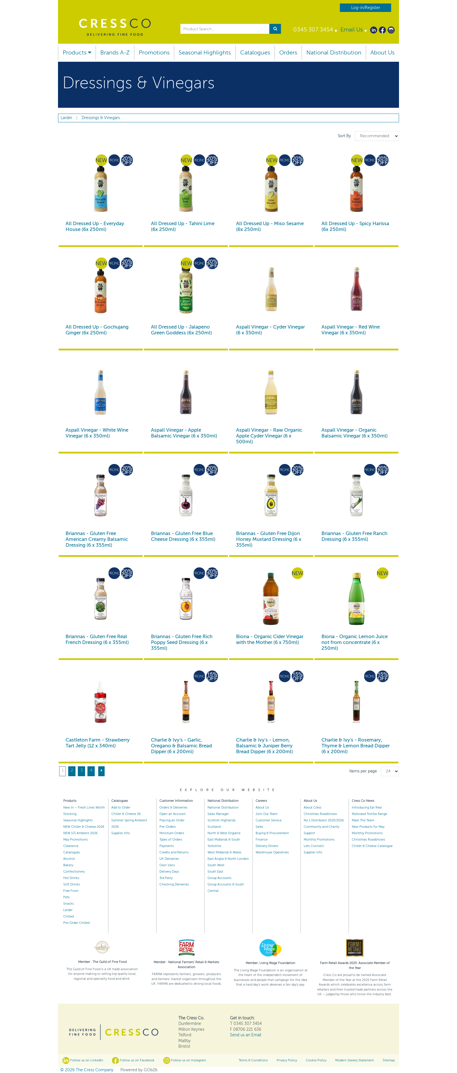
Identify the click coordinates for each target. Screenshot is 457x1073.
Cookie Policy (316, 1060)
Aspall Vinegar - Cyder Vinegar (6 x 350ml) (270, 330)
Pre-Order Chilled (76, 923)
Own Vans (167, 865)
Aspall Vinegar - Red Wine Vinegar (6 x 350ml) (350, 330)
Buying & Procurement (272, 833)
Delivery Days (169, 871)
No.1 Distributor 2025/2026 (324, 820)
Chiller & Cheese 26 (126, 814)
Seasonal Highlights (205, 53)
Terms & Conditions (253, 1060)
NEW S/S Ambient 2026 (80, 833)
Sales (259, 827)
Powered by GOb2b (138, 1070)
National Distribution (333, 53)
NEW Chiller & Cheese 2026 (83, 827)
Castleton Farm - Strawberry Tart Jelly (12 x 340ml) (98, 743)
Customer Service (269, 820)
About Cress (312, 807)
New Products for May (368, 827)
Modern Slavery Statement (354, 1060)
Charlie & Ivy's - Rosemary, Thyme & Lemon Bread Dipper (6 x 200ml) (355, 745)
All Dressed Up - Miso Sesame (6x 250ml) (270, 226)
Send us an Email (245, 1035)
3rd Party (166, 878)
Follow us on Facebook (133, 1060)
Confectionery (74, 871)
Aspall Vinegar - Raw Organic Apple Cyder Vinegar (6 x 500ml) (269, 435)
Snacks (68, 904)
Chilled (68, 916)
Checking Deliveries (174, 884)
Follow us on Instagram (184, 1060)
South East (215, 871)
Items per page (363, 771)
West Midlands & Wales (224, 852)
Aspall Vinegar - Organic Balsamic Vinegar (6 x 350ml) (354, 433)
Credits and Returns (174, 852)
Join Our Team (266, 814)
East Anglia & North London (228, 859)
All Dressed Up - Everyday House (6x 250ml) (95, 226)
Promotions (154, 53)
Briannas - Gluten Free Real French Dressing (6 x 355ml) (97, 639)
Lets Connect (314, 846)
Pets (66, 897)
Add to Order (120, 807)
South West (216, 865)
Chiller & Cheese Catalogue (372, 846)
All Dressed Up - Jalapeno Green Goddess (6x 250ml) (181, 330)
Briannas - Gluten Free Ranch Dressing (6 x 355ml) (354, 536)
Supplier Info (120, 833)
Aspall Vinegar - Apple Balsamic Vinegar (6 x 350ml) (184, 433)
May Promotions (75, 839)
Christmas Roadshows (320, 814)
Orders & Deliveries (173, 807)
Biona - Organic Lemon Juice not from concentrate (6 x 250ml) (354, 642)
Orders (288, 53)
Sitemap (389, 1060)
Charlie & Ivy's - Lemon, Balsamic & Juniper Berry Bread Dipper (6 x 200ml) (264, 745)
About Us (382, 53)
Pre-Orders (167, 827)
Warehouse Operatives (272, 852)
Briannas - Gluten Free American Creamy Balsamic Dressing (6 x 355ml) (97, 539)
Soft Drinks (71, 884)
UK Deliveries (169, 859)
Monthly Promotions (319, 839)
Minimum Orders (171, 833)
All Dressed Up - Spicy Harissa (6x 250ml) (355, 226)
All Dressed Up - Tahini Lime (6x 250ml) (183, 226)
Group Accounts (219, 878)
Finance (262, 839)
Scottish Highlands (221, 820)
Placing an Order (171, 820)
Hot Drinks (71, 878)
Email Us (351, 30)
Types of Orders (170, 839)
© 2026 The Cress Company (86, 1070)
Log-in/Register (365, 8)
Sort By (345, 136)
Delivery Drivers (267, 846)
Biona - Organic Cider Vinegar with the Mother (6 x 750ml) (269, 639)
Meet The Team (363, 820)
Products (77, 53)
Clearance (70, 846)
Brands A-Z (115, 53)
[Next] (101, 771)
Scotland (214, 827)
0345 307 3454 (313, 30)
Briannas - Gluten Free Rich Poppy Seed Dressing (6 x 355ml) (181, 642)
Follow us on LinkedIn (82, 1060)
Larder (68, 910)
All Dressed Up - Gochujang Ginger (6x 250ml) (97, 330)
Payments (166, 846)
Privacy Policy (287, 1060)
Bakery (68, 865)
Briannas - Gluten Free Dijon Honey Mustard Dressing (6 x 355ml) (268, 539)
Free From (70, 891)
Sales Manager (218, 814)
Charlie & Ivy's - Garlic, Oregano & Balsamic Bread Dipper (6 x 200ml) (181, 745)
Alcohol (69, 859)
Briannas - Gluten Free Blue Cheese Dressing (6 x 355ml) (183, 536)
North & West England (224, 833)
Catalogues (255, 53)
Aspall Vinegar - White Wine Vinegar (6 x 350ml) (97, 433)
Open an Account (172, 814)
